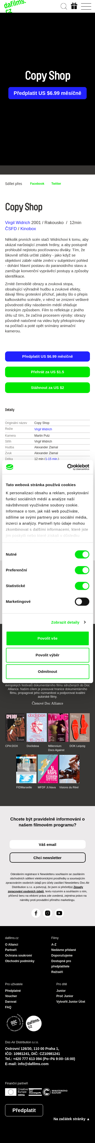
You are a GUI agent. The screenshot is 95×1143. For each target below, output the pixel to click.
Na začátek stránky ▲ (71, 1119)
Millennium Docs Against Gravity (56, 748)
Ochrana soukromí (18, 955)
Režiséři (57, 972)
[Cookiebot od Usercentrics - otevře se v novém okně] (67, 467)
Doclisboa (33, 745)
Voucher (11, 996)
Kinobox (28, 228)
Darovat (10, 1001)
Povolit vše (47, 638)
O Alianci (11, 944)
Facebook (37, 183)
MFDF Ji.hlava (47, 787)
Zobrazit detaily (65, 622)
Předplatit (24, 1110)
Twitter (56, 183)
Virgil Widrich (17, 222)
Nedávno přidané (63, 950)
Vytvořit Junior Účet (70, 1001)
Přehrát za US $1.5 (47, 372)
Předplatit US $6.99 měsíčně (47, 93)
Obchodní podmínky (19, 961)
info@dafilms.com (33, 1064)
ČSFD (11, 228)
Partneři (10, 950)
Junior (61, 991)
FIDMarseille (24, 787)
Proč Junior (64, 996)
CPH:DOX (11, 745)
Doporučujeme (62, 955)
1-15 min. (51, 459)
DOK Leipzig (77, 745)
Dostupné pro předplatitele (61, 963)
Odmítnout (47, 671)
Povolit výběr (47, 655)
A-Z (53, 944)
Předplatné (13, 991)
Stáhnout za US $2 (47, 387)
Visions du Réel (69, 787)
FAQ (8, 1007)
